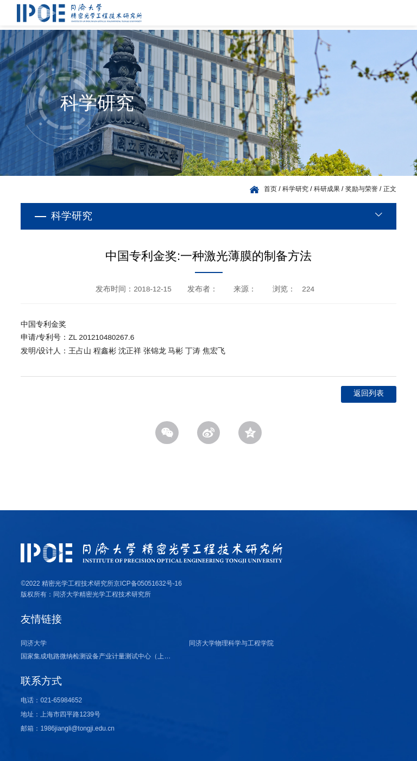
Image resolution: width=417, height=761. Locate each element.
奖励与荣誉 (361, 189)
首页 (270, 189)
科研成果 (327, 189)
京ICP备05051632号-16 (147, 583)
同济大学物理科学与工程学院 (231, 643)
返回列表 (368, 393)
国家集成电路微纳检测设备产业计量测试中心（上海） (98, 656)
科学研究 (295, 189)
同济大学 (34, 643)
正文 (389, 189)
